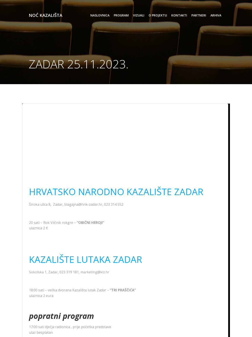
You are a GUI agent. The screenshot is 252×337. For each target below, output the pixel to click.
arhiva (215, 15)
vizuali (138, 15)
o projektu (158, 15)
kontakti (179, 15)
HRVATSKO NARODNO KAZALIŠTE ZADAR (116, 191)
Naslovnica (99, 15)
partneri (198, 15)
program (121, 15)
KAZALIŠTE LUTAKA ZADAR (85, 259)
